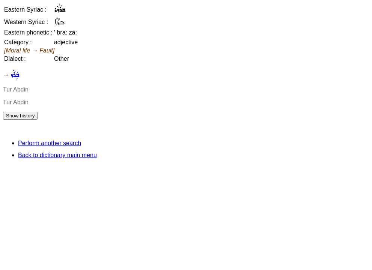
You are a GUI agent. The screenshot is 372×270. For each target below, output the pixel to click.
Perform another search (49, 143)
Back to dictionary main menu (57, 155)
